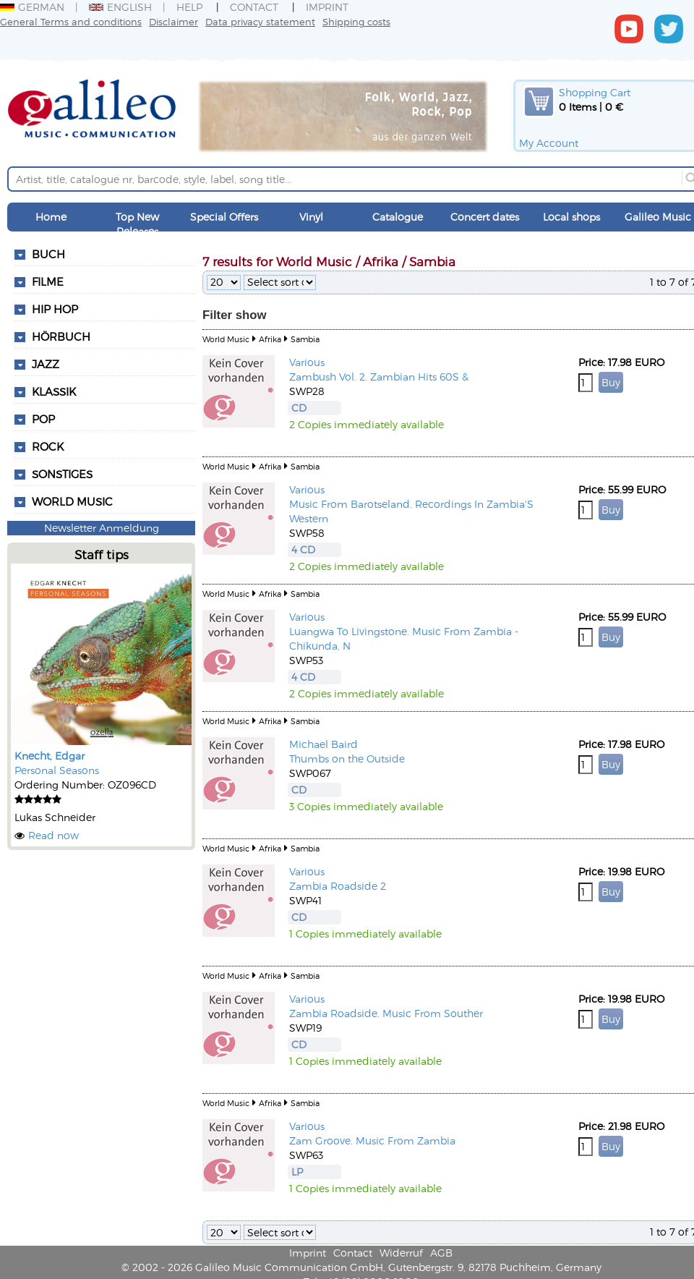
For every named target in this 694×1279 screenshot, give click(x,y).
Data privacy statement (260, 21)
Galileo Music (658, 217)
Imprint (327, 7)
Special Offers (224, 217)
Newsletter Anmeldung (101, 528)
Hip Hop (55, 308)
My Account (548, 143)
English (120, 7)
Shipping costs (356, 21)
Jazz (45, 363)
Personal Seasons (56, 770)
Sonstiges (62, 473)
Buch (48, 253)
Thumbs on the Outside (347, 758)
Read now (53, 835)
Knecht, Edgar (49, 755)
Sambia (305, 339)
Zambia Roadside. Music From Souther (386, 1013)
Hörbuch (61, 336)
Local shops (571, 217)
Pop (43, 418)
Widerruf (401, 1252)
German (32, 7)
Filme (48, 281)
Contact (254, 7)
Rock (48, 446)
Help (189, 7)
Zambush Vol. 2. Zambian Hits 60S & (378, 376)
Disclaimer (173, 21)
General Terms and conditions (71, 21)
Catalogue (397, 217)
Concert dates (484, 217)
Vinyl (311, 217)
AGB (441, 1252)
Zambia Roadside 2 (337, 886)
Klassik (54, 391)
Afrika (270, 339)
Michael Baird (323, 744)
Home (51, 217)
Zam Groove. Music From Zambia (372, 1140)
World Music (72, 501)
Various (307, 362)
